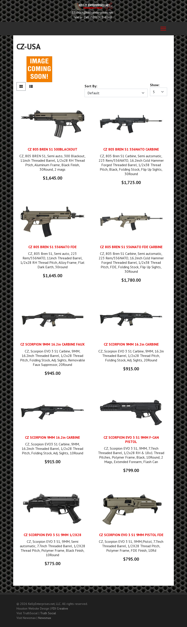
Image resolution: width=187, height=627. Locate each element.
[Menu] (163, 28)
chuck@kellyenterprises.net (94, 12)
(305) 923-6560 (101, 17)
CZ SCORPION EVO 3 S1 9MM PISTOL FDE (131, 535)
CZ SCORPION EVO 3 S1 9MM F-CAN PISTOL (131, 439)
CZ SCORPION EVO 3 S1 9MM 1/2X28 (52, 535)
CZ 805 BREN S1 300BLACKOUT (52, 149)
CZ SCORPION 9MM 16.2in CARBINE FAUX (52, 344)
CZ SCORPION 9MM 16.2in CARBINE (131, 344)
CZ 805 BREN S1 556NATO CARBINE (131, 149)
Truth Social (48, 613)
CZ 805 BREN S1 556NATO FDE (52, 247)
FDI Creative (60, 608)
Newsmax (44, 618)
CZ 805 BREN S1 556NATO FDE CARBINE (131, 247)
